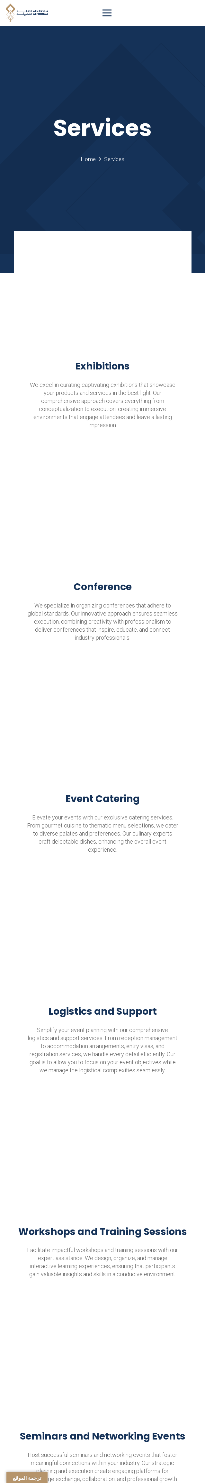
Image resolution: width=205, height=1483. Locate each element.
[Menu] (128, 13)
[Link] (27, 13)
